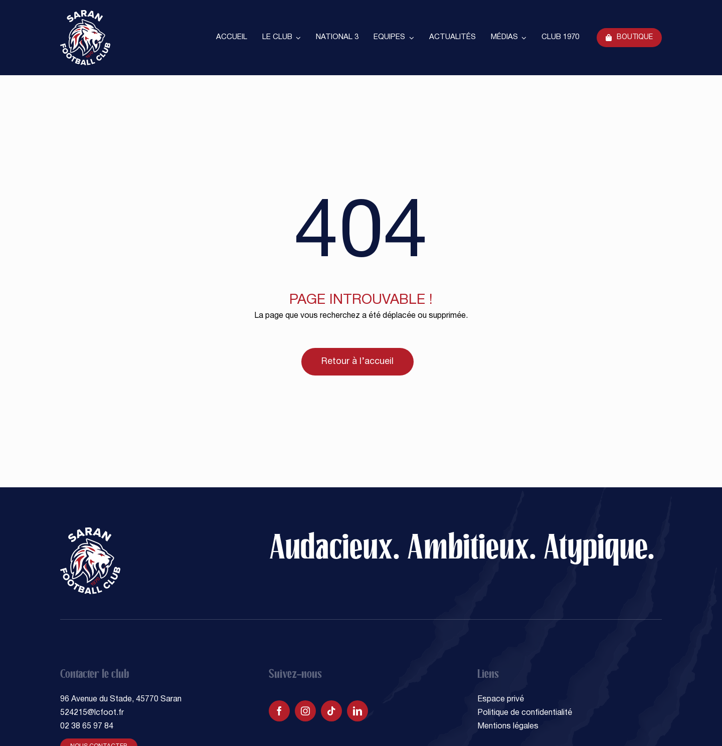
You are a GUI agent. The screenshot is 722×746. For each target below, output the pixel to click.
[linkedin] (357, 710)
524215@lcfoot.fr (92, 712)
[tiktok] (331, 710)
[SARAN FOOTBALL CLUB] (85, 14)
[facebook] (279, 710)
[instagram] (305, 710)
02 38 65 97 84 (86, 726)
